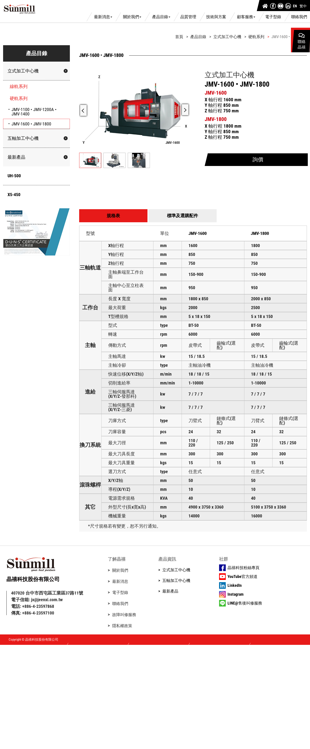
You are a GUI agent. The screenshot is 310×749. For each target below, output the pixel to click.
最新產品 (16, 157)
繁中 (303, 6)
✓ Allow (6, 655)
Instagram (235, 594)
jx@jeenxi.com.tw (47, 599)
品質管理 (188, 16)
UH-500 (14, 175)
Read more (9, 683)
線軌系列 (18, 86)
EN (295, 6)
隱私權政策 (122, 626)
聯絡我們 (299, 16)
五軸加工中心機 (23, 138)
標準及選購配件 (182, 215)
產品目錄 (161, 16)
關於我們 (132, 16)
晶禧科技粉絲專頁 (243, 568)
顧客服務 (246, 16)
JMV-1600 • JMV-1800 (31, 124)
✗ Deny (6, 659)
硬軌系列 (18, 98)
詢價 (258, 159)
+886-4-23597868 (38, 606)
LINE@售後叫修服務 (245, 603)
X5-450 (14, 194)
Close (4, 647)
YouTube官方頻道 (242, 577)
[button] (185, 109)
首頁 (179, 37)
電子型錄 (273, 16)
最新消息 (103, 16)
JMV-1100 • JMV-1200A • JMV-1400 (34, 112)
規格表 (113, 215)
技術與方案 (216, 16)
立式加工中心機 (23, 71)
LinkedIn (235, 585)
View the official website (41, 683)
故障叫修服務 (124, 615)
